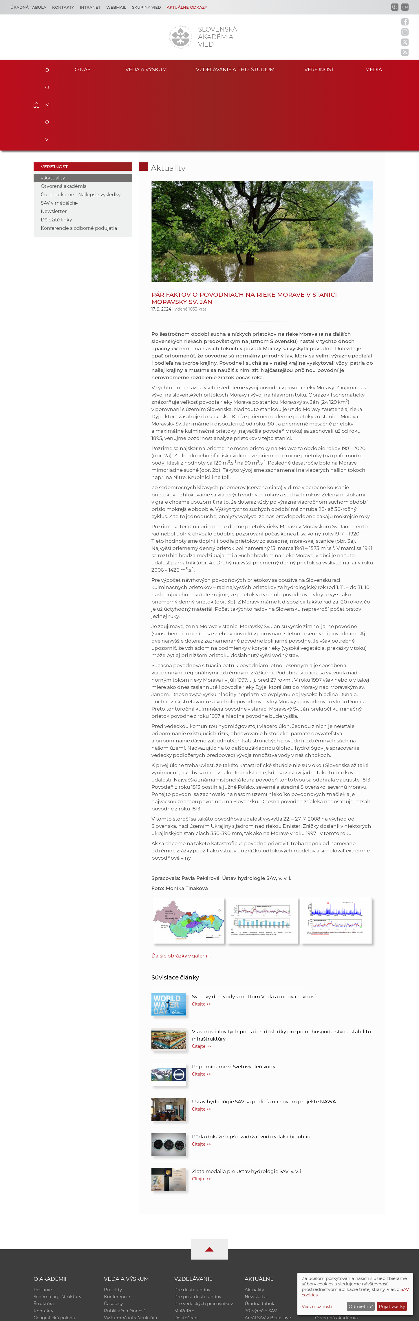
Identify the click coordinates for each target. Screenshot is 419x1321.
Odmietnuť (361, 1306)
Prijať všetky (392, 1306)
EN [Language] (405, 7)
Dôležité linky (56, 148)
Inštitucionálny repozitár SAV (346, 1218)
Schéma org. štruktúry (57, 1225)
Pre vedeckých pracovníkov (203, 1233)
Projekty (113, 1218)
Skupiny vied (146, 7)
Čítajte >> (201, 932)
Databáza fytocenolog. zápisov (347, 1233)
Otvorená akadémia (64, 114)
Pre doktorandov (192, 1218)
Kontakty (63, 7)
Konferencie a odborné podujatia (79, 156)
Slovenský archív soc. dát (341, 1225)
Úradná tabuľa (260, 1233)
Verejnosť (319, 69)
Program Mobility (193, 1255)
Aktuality (54, 106)
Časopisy (113, 1233)
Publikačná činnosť (124, 1240)
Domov (45, 68)
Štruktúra (44, 1233)
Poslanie (43, 1218)
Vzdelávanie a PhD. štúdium (235, 69)
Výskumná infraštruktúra (130, 1248)
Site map (295, 1314)
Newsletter (54, 139)
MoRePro (184, 1240)
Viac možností (317, 1306)
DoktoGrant (187, 1248)
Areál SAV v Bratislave (268, 1248)
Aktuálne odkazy (187, 7)
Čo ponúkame (260, 1255)
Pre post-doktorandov (197, 1225)
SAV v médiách (58, 131)
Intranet (90, 7)
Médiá (376, 69)
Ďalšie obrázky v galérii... (181, 884)
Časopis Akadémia (335, 1240)
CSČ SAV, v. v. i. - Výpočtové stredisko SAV (119, 1314)
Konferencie (117, 1225)
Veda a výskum (146, 69)
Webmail (116, 7)
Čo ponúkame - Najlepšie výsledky (81, 123)
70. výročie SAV (261, 1240)
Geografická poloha (54, 1248)
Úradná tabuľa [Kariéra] (28, 7)
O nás (82, 69)
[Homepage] (180, 37)
